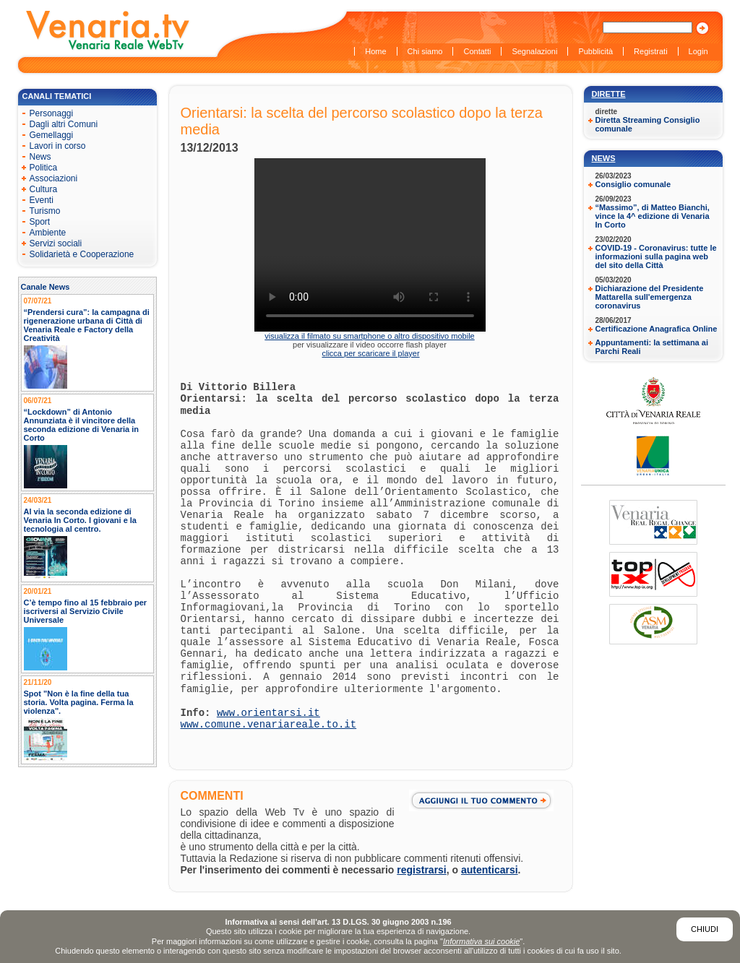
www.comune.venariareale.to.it (269, 724)
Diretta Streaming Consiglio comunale (647, 124)
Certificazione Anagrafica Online (656, 328)
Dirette (609, 94)
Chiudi (704, 929)
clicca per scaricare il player (370, 353)
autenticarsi (489, 870)
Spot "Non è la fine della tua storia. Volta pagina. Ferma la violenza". (79, 702)
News (604, 158)
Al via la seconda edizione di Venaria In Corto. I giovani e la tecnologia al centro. (80, 520)
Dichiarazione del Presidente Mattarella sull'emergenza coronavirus (649, 297)
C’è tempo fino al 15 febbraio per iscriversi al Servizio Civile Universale (85, 611)
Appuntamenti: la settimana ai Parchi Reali (651, 346)
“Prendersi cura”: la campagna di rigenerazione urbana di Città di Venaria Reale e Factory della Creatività (87, 325)
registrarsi (421, 870)
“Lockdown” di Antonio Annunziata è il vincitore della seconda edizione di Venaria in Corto (81, 424)
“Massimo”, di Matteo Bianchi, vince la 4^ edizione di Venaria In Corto (652, 216)
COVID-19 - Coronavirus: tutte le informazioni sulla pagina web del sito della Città (656, 256)
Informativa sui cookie (481, 941)
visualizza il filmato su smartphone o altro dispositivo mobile (369, 336)
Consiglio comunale (633, 184)
